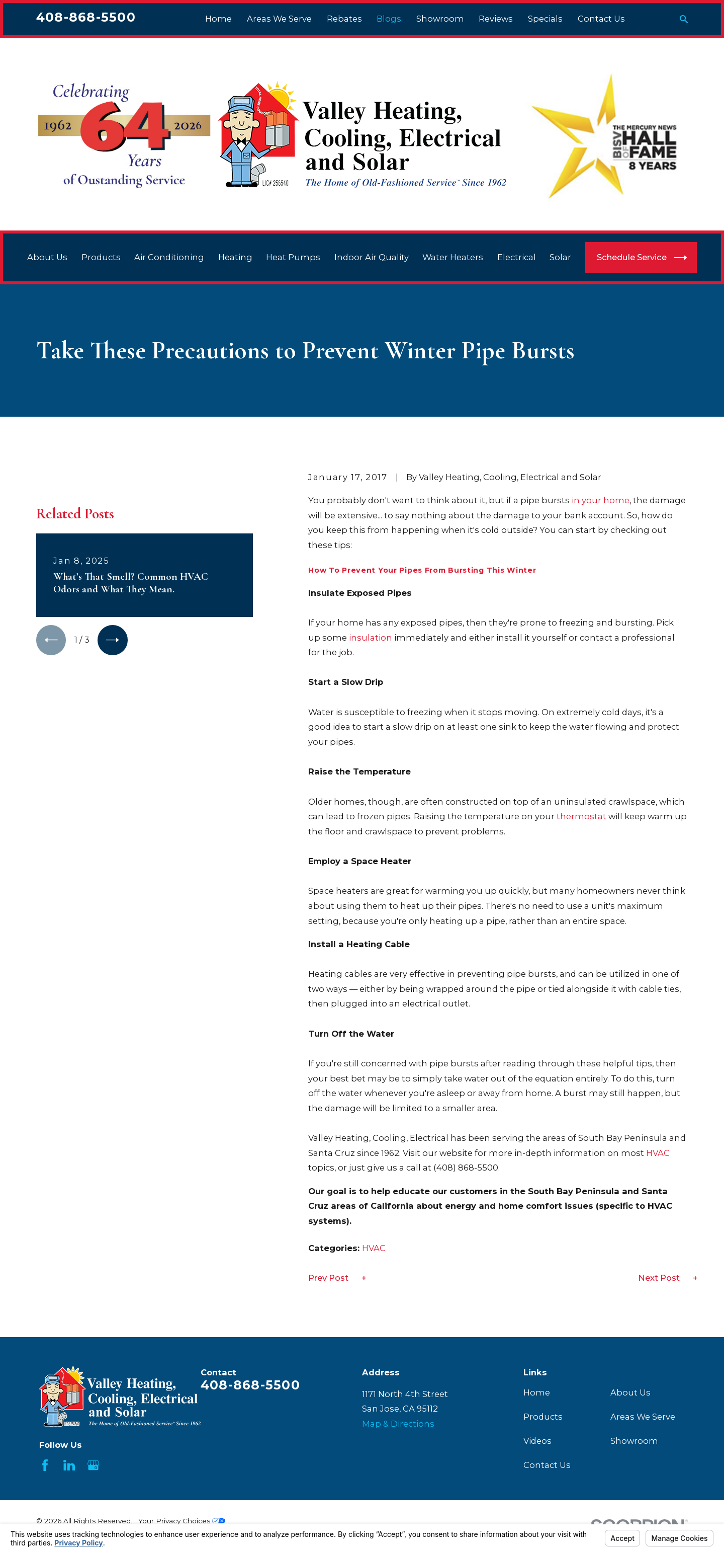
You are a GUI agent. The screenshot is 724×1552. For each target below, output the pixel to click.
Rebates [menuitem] (344, 19)
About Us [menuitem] (47, 257)
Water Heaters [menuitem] (452, 257)
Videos (537, 1441)
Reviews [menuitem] (496, 19)
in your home (600, 500)
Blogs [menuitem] (389, 19)
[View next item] (112, 640)
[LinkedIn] (69, 1465)
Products (543, 1417)
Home (536, 1392)
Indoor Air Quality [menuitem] (371, 257)
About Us (630, 1392)
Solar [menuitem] (560, 257)
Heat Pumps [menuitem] (293, 257)
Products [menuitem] (101, 257)
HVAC (658, 1153)
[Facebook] (45, 1465)
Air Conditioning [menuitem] (169, 257)
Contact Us (547, 1465)
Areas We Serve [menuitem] (279, 19)
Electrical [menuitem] (516, 257)
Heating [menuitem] (235, 257)
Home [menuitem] (218, 19)
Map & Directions (398, 1424)
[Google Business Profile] (93, 1465)
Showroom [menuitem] (440, 19)
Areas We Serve (642, 1417)
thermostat (581, 816)
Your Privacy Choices (181, 1521)
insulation (371, 638)
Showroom (634, 1441)
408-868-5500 (86, 17)
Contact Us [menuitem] (601, 19)
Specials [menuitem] (545, 19)
